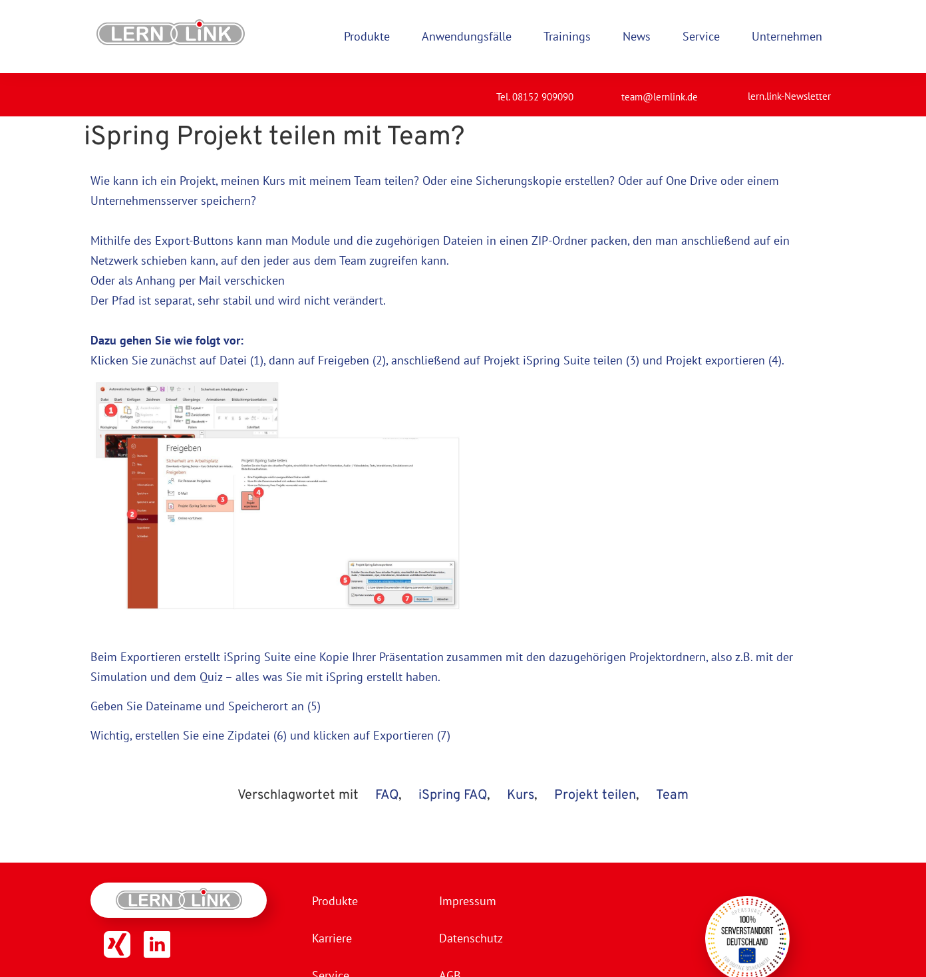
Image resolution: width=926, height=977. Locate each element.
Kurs (520, 795)
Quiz (211, 676)
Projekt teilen (595, 795)
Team (672, 795)
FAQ (386, 795)
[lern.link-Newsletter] (731, 90)
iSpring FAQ (452, 795)
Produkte (335, 900)
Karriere (332, 938)
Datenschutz (471, 938)
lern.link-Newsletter (789, 96)
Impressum (467, 900)
